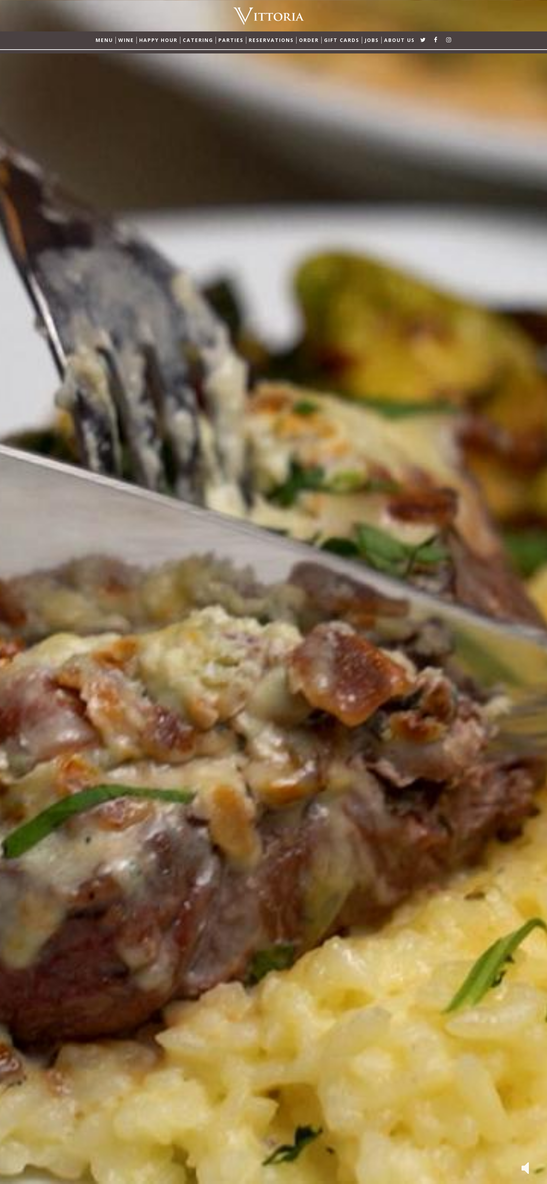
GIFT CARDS (341, 40)
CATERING (198, 40)
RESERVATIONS (271, 40)
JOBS (372, 40)
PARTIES (230, 40)
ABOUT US (399, 40)
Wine (126, 40)
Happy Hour (158, 40)
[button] (525, 1167)
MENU (104, 40)
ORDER (309, 40)
